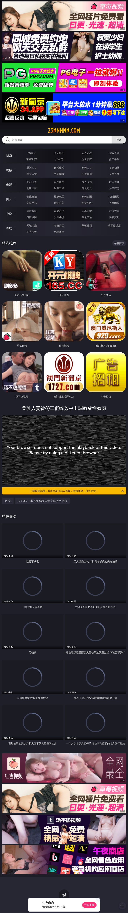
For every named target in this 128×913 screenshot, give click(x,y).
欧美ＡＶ (87, 167)
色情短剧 (59, 231)
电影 (9, 185)
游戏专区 (114, 153)
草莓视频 (87, 225)
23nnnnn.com (64, 130)
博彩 (9, 156)
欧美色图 (87, 196)
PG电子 (31, 153)
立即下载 (89, 905)
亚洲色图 (59, 196)
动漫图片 (114, 196)
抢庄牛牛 (114, 159)
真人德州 (59, 153)
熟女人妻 (32, 173)
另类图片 (114, 202)
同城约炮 (32, 225)
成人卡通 (87, 182)
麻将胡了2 (31, 159)
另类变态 (114, 188)
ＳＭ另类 (114, 173)
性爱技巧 (114, 217)
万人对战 (87, 153)
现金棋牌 (87, 159)
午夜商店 (59, 225)
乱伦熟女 (87, 188)
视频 (9, 170)
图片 (9, 199)
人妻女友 (87, 211)
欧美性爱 (114, 182)
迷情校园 (32, 217)
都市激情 (32, 211)
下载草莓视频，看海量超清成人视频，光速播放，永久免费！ (77, 491)
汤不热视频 (114, 225)
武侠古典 (114, 211)
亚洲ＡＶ (32, 167)
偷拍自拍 (59, 182)
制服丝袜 (32, 188)
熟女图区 (87, 202)
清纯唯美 (59, 202)
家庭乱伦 (59, 211)
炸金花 (59, 159)
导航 (9, 228)
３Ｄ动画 (114, 167)
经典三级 (59, 188)
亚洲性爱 (32, 182)
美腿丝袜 (32, 202)
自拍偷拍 (59, 167)
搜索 (118, 139)
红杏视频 (32, 231)
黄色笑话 (87, 217)
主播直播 (87, 173)
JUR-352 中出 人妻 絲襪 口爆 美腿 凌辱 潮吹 (42, 500)
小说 (9, 214)
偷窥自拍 (32, 196)
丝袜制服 (59, 173)
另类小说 (59, 217)
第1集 (8, 500)
